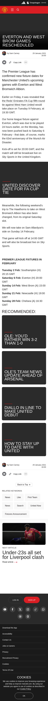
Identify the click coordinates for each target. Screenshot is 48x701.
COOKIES (24, 677)
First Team (32, 497)
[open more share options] (26, 62)
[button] (12, 10)
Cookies (5, 664)
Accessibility (7, 634)
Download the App (9, 628)
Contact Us (6, 640)
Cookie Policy (25, 689)
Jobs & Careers (8, 646)
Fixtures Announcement (15, 514)
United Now (35, 506)
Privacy (5, 652)
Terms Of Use (7, 670)
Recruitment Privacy (10, 658)
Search (20, 506)
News (7, 497)
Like (19, 497)
